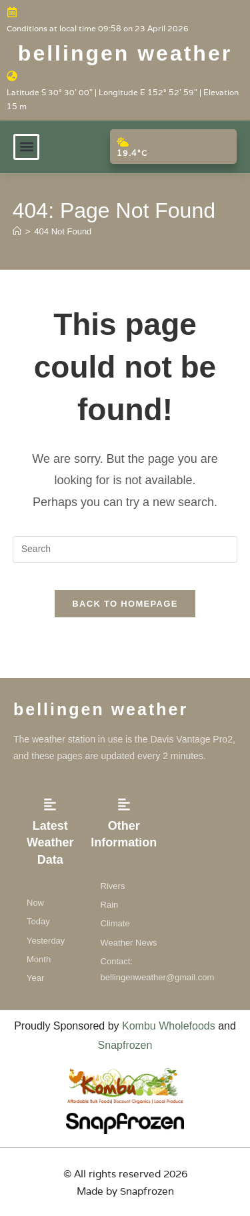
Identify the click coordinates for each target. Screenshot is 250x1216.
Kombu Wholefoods (168, 1026)
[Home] (17, 231)
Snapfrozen (125, 1045)
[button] (26, 147)
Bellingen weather (125, 53)
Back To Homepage (124, 604)
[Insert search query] (125, 549)
